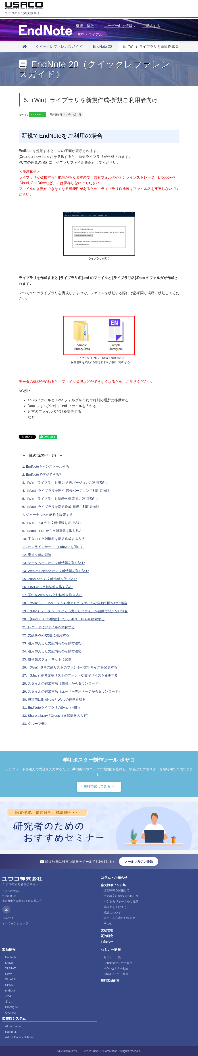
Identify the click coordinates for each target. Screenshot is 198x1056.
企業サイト (9, 918)
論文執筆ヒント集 (113, 885)
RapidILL (11, 1031)
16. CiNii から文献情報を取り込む (47, 587)
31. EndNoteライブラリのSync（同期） (52, 707)
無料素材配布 (110, 980)
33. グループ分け (35, 723)
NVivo (9, 962)
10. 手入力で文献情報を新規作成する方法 (53, 539)
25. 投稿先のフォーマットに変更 (46, 659)
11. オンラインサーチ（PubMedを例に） (53, 547)
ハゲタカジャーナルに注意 (121, 901)
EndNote (11, 957)
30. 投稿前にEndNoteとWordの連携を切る (54, 699)
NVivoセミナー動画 (116, 968)
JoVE (8, 996)
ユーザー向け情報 (119, 26)
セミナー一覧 (112, 957)
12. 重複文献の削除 (36, 555)
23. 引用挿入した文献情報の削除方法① (51, 643)
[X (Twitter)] (6, 910)
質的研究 (107, 936)
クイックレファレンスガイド (59, 46)
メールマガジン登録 (139, 861)
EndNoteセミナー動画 (118, 962)
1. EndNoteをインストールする (45, 466)
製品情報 (9, 949)
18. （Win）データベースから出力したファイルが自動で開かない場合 (74, 603)
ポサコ (9, 1001)
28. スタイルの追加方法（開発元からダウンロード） (62, 683)
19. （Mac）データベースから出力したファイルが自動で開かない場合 (75, 611)
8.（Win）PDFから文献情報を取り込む (51, 523)
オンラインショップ (15, 923)
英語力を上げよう (115, 907)
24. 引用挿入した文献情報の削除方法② (51, 651)
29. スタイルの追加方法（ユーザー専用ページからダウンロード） (72, 691)
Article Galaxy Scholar (19, 1037)
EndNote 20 (102, 46)
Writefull (10, 979)
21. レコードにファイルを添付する (48, 627)
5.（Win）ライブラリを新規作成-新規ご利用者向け (60, 498)
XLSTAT (10, 968)
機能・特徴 (86, 26)
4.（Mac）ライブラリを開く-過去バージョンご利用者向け (66, 490)
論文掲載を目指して (117, 890)
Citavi (9, 974)
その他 (108, 923)
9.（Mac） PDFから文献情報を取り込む (52, 531)
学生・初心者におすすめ (119, 918)
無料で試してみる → (99, 786)
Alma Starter (13, 1026)
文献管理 (107, 930)
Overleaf (10, 1012)
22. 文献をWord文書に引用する (45, 635)
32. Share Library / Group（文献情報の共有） (56, 715)
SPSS (9, 985)
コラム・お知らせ (114, 877)
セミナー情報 (111, 949)
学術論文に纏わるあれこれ (121, 896)
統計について (112, 912)
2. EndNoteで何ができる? (41, 474)
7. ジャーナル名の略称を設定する (47, 515)
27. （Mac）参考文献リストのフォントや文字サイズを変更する (70, 675)
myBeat (10, 990)
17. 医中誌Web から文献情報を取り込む (52, 595)
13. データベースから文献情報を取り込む (53, 563)
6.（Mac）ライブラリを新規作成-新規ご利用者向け (61, 506)
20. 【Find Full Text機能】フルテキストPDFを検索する (63, 619)
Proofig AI (11, 1007)
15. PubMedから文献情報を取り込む (49, 579)
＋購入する (151, 26)
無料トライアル (89, 34)
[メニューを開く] (190, 9)
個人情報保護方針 (68, 1051)
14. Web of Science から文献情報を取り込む (55, 571)
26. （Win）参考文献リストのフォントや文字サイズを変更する (69, 667)
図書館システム (14, 1018)
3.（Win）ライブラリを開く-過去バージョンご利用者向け (65, 482)
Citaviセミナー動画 (116, 974)
